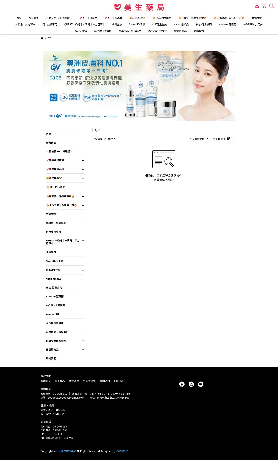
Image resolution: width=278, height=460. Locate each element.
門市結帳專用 (49, 24)
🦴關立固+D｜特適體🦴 (59, 18)
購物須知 (105, 381)
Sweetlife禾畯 (137, 24)
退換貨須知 (89, 381)
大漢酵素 (257, 18)
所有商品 (33, 18)
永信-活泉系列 (204, 24)
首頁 (18, 18)
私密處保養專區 (103, 31)
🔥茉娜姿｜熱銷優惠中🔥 (192, 18)
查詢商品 (46, 381)
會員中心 (60, 381)
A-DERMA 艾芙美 (253, 24)
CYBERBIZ (122, 451)
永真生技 (117, 24)
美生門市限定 (161, 18)
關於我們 (74, 381)
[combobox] (99, 139)
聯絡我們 (199, 31)
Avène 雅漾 (80, 31)
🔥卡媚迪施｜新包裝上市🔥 (229, 18)
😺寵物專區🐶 (137, 18)
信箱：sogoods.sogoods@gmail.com (62, 397)
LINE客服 (119, 381)
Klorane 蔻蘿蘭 (227, 24)
